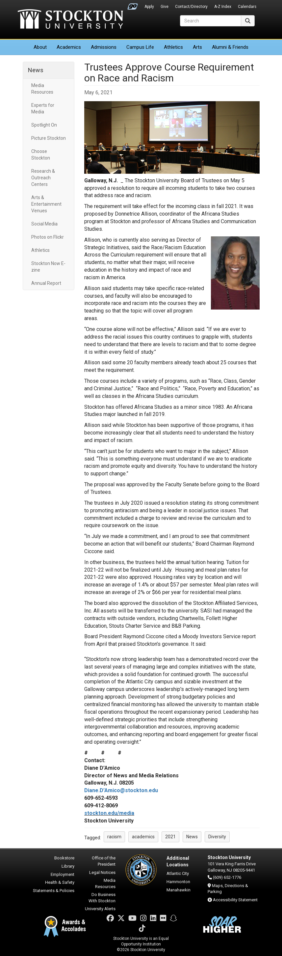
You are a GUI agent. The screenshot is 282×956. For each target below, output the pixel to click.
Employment (62, 874)
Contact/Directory (191, 6)
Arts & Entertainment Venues (46, 204)
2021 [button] (170, 836)
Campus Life (140, 47)
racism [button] (114, 836)
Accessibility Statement (235, 899)
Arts (197, 47)
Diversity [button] (217, 836)
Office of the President (103, 861)
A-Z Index (222, 6)
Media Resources (42, 89)
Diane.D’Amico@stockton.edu (121, 790)
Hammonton (178, 881)
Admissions (103, 47)
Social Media (44, 223)
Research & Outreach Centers (43, 177)
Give (164, 6)
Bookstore (64, 857)
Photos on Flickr (47, 237)
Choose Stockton (40, 155)
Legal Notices (102, 872)
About (40, 47)
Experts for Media (42, 108)
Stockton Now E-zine (48, 267)
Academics (69, 47)
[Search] (210, 20)
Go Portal (132, 5)
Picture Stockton (48, 138)
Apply (149, 6)
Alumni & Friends (230, 47)
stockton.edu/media (109, 813)
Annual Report (46, 283)
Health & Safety (59, 882)
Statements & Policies (53, 890)
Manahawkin (179, 889)
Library (68, 866)
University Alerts (100, 908)
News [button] (192, 836)
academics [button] (143, 836)
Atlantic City (178, 873)
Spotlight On (44, 125)
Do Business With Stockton (102, 897)
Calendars (247, 6)
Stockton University (70, 20)
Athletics (173, 47)
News (35, 70)
